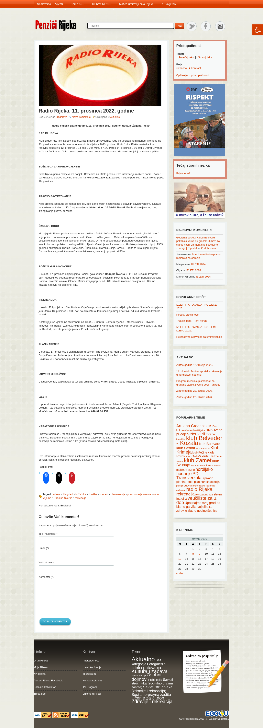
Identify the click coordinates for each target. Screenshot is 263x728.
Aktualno (115, 117)
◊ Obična (181, 68)
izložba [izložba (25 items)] (210, 434)
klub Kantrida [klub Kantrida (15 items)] (203, 448)
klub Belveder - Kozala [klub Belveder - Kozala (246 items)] (199, 440)
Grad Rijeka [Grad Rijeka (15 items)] (199, 430)
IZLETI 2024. (198, 264)
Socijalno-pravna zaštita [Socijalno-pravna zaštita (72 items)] (151, 694)
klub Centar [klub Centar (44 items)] (185, 448)
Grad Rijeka (41, 660)
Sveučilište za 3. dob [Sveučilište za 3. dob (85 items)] (197, 500)
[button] (257, 29)
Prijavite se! (183, 173)
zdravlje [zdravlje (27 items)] (181, 510)
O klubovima (208, 248)
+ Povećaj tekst (185, 57)
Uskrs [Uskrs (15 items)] (209, 507)
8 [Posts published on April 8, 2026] (193, 553)
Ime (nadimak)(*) (48, 533)
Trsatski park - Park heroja (191, 320)
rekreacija (80, 498)
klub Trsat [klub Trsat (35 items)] (209, 456)
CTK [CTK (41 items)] (208, 426)
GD (181, 719)
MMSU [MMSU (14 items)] (191, 470)
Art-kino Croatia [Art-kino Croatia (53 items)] (190, 426)
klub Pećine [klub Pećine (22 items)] (200, 452)
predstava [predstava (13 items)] (200, 485)
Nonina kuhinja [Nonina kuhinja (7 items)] (139, 675)
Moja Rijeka (41, 667)
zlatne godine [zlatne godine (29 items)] (197, 510)
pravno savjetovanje (139, 494)
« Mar (179, 573)
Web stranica (46, 562)
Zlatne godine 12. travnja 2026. (194, 364)
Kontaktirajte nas (92, 680)
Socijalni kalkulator (45, 687)
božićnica (80, 494)
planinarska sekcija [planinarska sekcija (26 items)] (207, 481)
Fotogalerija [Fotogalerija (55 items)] (156, 664)
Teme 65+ (79, 5)
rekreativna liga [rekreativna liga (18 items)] (204, 494)
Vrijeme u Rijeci (92, 693)
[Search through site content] (130, 26)
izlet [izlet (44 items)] (192, 434)
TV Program (90, 687)
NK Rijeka (40, 673)
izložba (93, 494)
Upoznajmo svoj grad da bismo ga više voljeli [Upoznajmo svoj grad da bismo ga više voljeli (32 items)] (198, 504)
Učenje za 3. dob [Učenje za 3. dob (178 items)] (148, 698)
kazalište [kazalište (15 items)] (180, 439)
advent (57, 494)
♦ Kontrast (195, 68)
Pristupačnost (91, 660)
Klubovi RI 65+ (103, 5)
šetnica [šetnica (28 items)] (212, 510)
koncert (103, 494)
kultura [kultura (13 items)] (217, 465)
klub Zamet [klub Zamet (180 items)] (197, 460)
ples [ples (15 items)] (178, 485)
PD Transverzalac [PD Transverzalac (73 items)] (190, 475)
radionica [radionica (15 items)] (210, 485)
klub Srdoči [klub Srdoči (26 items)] (193, 456)
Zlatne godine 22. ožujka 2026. (194, 397)
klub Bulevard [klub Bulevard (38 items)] (209, 444)
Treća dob (40, 693)
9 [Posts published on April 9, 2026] (199, 553)
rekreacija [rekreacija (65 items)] (185, 494)
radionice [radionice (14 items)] (181, 490)
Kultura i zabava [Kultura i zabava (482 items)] (150, 671)
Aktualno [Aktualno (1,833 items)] (143, 659)
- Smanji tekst (205, 57)
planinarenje (118, 494)
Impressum (89, 673)
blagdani (68, 494)
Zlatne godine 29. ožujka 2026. (194, 390)
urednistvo (61, 117)
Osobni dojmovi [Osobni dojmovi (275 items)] (146, 677)
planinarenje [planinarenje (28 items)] (185, 481)
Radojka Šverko (63, 498)
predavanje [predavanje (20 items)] (188, 485)
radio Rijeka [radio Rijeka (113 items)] (199, 489)
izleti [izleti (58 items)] (201, 434)
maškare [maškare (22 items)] (181, 469)
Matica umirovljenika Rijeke (138, 5)
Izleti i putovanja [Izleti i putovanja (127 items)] (146, 667)
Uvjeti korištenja (92, 667)
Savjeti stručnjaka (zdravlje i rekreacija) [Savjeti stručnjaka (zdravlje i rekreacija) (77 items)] (152, 689)
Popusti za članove (187, 314)
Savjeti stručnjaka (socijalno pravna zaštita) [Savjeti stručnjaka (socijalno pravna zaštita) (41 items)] (152, 683)
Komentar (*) (46, 576)
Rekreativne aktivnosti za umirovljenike (199, 336)
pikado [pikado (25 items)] (208, 478)
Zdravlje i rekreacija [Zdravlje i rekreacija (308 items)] (152, 701)
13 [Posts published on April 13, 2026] (179, 558)
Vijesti (61, 5)
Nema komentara (81, 117)
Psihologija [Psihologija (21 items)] (155, 679)
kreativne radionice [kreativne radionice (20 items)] (202, 465)
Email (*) (44, 548)
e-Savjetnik (169, 4)
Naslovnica (44, 4)
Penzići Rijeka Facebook (48, 680)
